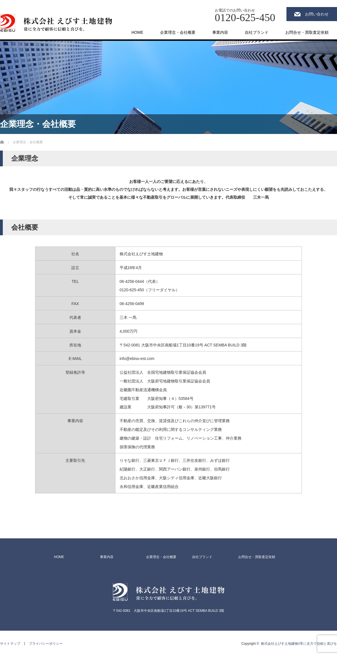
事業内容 (220, 32)
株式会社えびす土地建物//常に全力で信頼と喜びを (299, 644)
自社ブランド (256, 32)
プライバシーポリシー (46, 643)
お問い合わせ (317, 14)
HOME (137, 32)
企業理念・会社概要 (177, 32)
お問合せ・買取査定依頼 (307, 32)
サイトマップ (10, 643)
